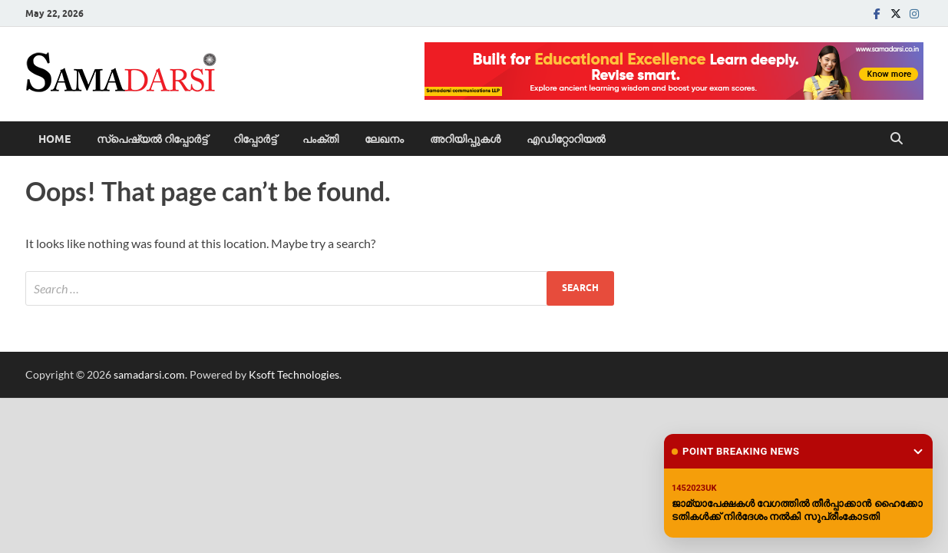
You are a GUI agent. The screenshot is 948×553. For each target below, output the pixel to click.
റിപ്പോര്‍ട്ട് (254, 139)
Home (54, 139)
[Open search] (896, 139)
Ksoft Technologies (294, 374)
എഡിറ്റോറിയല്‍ (566, 139)
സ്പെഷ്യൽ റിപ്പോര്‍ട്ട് (152, 139)
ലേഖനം (384, 139)
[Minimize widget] (918, 452)
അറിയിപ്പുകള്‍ (465, 139)
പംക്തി (320, 139)
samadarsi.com (149, 374)
